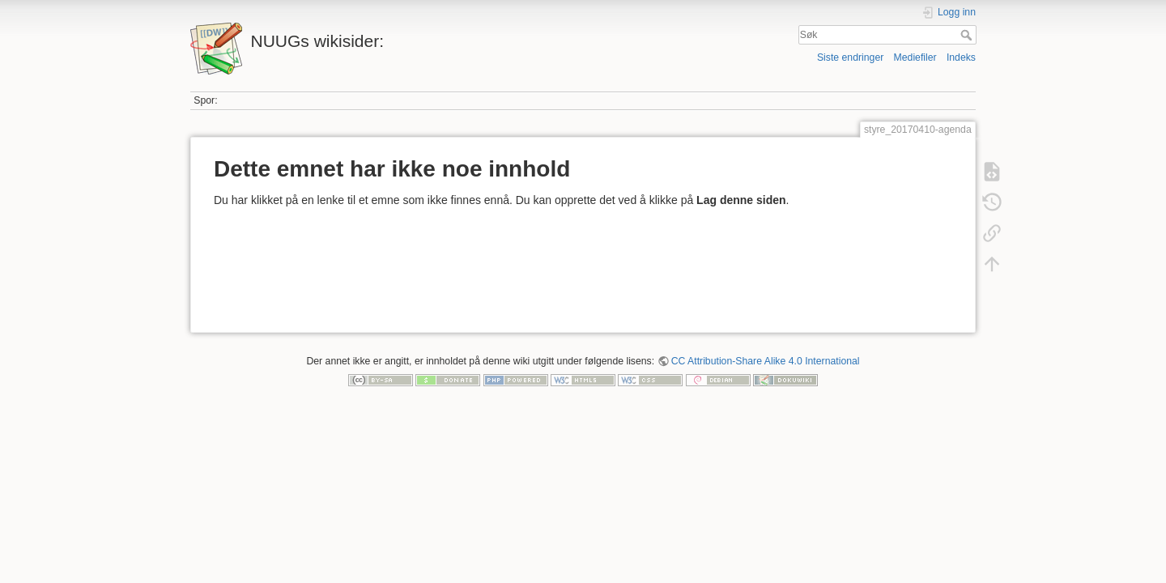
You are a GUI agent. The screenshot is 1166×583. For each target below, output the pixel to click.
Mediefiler (915, 57)
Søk (968, 34)
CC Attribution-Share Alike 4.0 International (765, 361)
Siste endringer (850, 57)
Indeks (961, 57)
